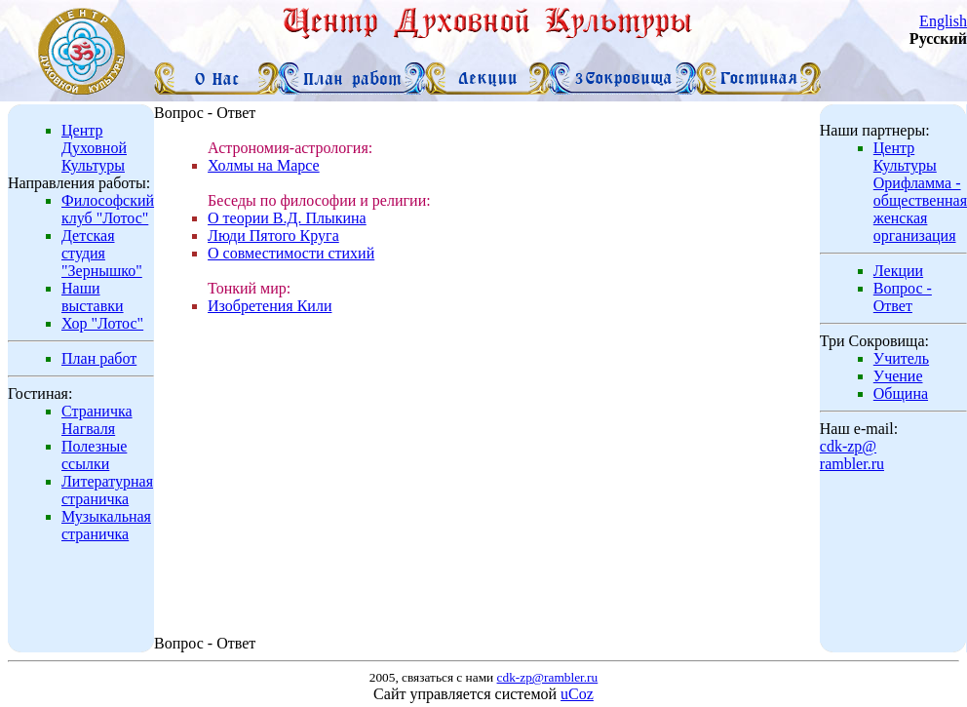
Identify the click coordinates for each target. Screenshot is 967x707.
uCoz (577, 694)
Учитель (901, 358)
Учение (898, 376)
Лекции (898, 270)
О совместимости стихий (291, 253)
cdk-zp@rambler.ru (852, 455)
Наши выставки (92, 297)
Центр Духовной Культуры (94, 148)
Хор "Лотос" (102, 323)
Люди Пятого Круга (273, 235)
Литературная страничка (107, 490)
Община (900, 393)
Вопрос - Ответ (902, 297)
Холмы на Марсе (264, 165)
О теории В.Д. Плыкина (287, 218)
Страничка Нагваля (97, 420)
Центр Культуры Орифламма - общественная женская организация (920, 191)
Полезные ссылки (94, 455)
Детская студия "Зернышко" (101, 253)
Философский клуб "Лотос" (107, 209)
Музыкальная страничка (106, 525)
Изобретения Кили (269, 305)
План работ (98, 358)
